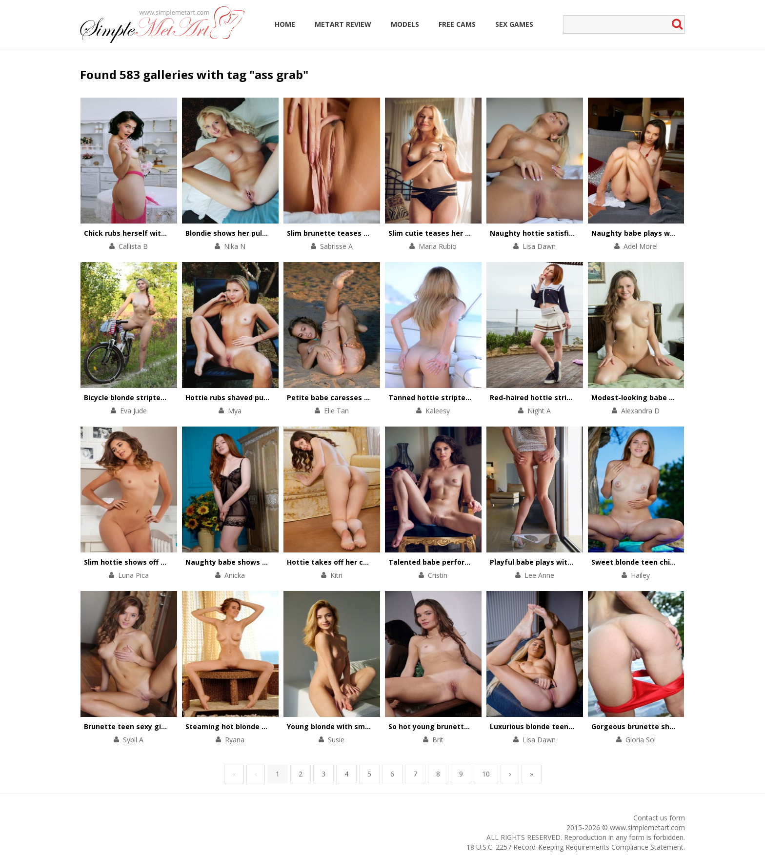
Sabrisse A (336, 246)
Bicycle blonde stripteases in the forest (154, 397)
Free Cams (457, 24)
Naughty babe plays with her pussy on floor (668, 233)
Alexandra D (640, 410)
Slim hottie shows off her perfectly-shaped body (169, 562)
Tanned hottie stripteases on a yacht (454, 397)
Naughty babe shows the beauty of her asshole (269, 562)
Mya (235, 410)
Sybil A (133, 739)
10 (486, 773)
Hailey (640, 575)
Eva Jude (133, 410)
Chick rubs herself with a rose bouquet (152, 233)
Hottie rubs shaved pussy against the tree (260, 397)
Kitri (336, 575)
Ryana (234, 739)
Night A (539, 410)
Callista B (133, 246)
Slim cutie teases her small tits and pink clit (466, 233)
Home (285, 24)
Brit (437, 739)
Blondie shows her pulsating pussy (246, 233)
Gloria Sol (640, 739)
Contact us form (659, 817)
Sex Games (514, 24)
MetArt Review (343, 24)
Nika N (234, 246)
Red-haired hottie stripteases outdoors (559, 397)
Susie (336, 739)
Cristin (437, 575)
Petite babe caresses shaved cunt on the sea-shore (378, 397)
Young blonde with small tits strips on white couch (376, 726)
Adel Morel (641, 246)
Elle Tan (336, 410)
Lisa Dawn (539, 246)
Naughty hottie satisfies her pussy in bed (563, 233)
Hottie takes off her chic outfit (341, 562)
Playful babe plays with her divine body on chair (574, 562)
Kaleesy (437, 410)
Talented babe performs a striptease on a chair (472, 562)
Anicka (234, 575)
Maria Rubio (438, 246)
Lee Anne (539, 575)
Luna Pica (133, 575)
